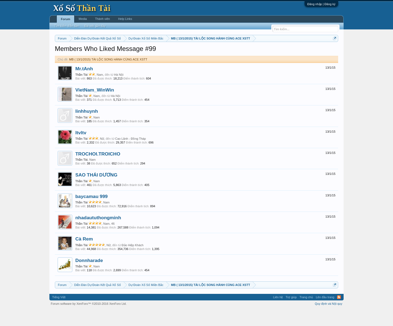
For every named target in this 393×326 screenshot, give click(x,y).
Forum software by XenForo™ (89, 320)
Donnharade (89, 276)
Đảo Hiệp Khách (133, 261)
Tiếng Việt (59, 313)
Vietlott (115, 52)
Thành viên (102, 18)
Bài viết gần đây (95, 26)
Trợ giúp (291, 313)
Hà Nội (119, 91)
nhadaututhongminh (98, 234)
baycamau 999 (91, 212)
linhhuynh (86, 127)
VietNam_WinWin (94, 106)
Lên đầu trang (325, 313)
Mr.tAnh (84, 85)
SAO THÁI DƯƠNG (96, 191)
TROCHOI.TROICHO (97, 170)
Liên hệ (278, 313)
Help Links (125, 18)
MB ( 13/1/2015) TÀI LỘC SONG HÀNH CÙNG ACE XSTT (108, 75)
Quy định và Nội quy (329, 320)
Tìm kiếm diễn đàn (66, 26)
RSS (339, 313)
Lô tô (280, 52)
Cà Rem (84, 255)
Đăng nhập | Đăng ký (321, 4)
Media (83, 18)
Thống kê (231, 52)
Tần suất (267, 52)
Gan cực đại (250, 52)
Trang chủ (306, 313)
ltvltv (80, 149)
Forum (65, 19)
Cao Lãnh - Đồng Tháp (130, 155)
